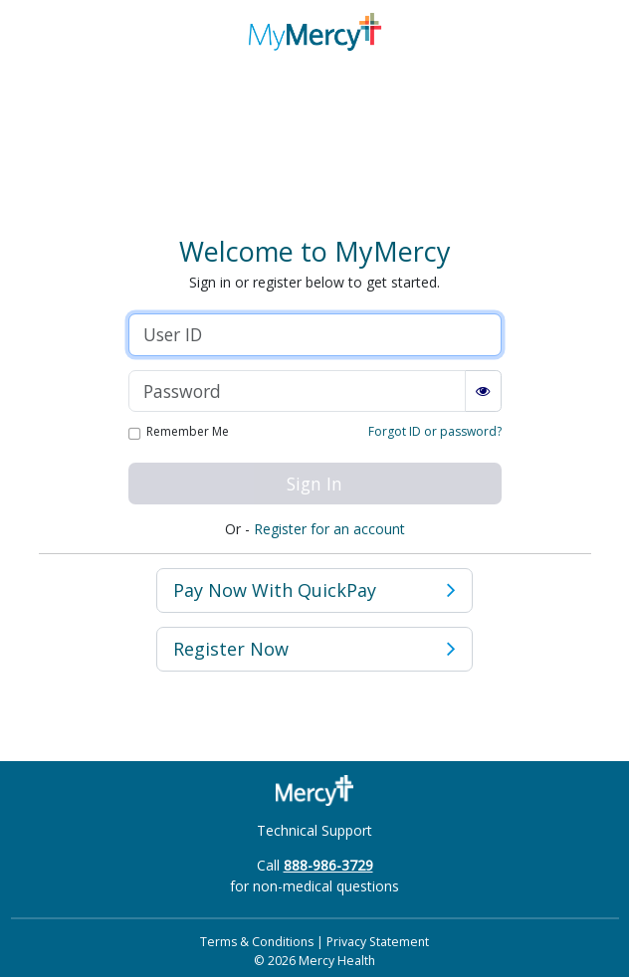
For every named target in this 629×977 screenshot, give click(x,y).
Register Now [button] (314, 648)
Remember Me (187, 433)
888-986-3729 (328, 865)
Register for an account (329, 528)
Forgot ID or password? (435, 431)
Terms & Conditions (257, 941)
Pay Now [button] (314, 590)
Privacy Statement (377, 941)
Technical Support (314, 830)
